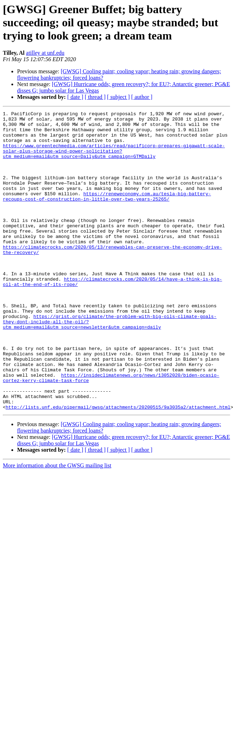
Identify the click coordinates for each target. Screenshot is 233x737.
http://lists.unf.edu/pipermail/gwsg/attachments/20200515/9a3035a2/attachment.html (118, 466)
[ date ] (75, 97)
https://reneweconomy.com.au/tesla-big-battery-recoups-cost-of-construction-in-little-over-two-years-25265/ (107, 213)
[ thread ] (95, 97)
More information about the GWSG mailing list (57, 525)
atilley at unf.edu (45, 53)
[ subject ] (118, 97)
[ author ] (142, 97)
